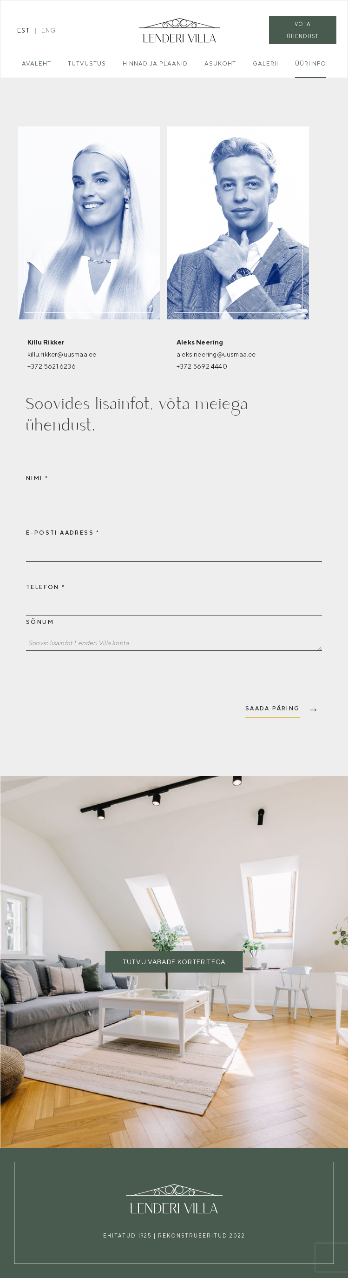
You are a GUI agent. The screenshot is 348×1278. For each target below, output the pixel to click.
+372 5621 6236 (51, 366)
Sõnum (40, 622)
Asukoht (220, 63)
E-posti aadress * (63, 533)
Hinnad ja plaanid (155, 63)
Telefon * (46, 587)
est (23, 30)
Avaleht (36, 63)
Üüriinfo (310, 63)
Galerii (265, 63)
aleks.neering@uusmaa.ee (216, 354)
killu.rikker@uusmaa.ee (61, 354)
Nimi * (37, 478)
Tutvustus (87, 63)
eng (48, 30)
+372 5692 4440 (202, 366)
